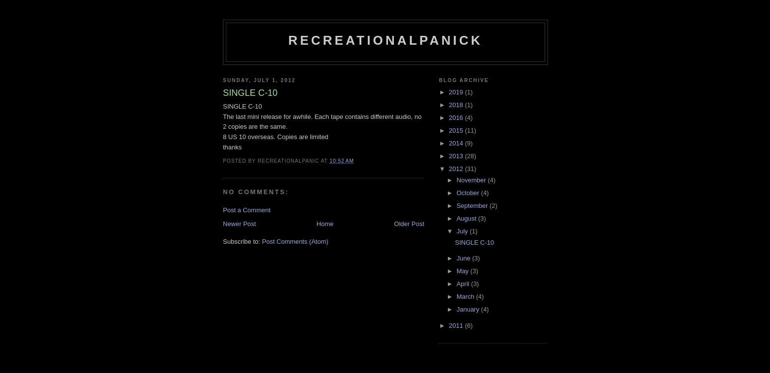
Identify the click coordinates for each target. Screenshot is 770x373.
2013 (457, 156)
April (464, 283)
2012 (457, 168)
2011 (457, 325)
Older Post (409, 224)
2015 (457, 130)
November (472, 180)
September (473, 205)
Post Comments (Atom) (295, 241)
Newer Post (239, 224)
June (464, 258)
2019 (457, 92)
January (469, 309)
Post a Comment (247, 210)
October (469, 193)
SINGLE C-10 (474, 242)
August (467, 218)
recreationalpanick (385, 40)
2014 (457, 143)
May (463, 271)
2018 (457, 105)
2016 (457, 117)
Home (325, 224)
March (466, 296)
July (463, 231)
